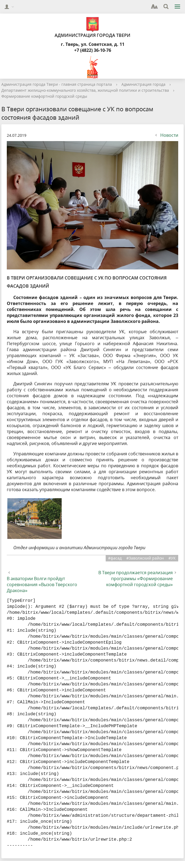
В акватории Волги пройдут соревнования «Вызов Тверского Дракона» (42, 584)
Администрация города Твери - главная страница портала (56, 84)
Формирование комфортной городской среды (44, 96)
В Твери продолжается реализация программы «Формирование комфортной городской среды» (135, 578)
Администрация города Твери (92, 27)
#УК (172, 558)
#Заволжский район (145, 558)
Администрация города (143, 84)
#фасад (115, 558)
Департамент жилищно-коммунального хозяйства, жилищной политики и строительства (85, 90)
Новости (166, 135)
